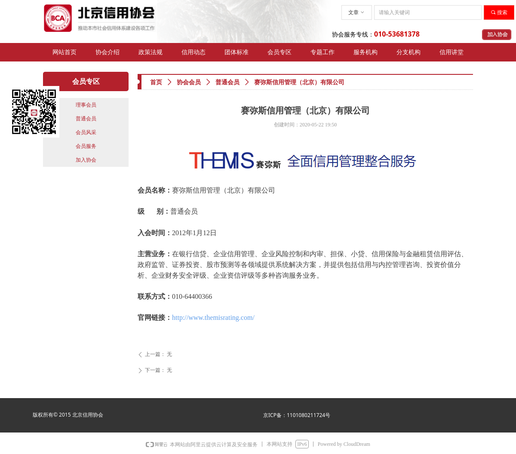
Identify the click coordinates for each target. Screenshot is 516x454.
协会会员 (189, 82)
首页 (156, 82)
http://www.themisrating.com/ (213, 317)
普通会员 (227, 82)
